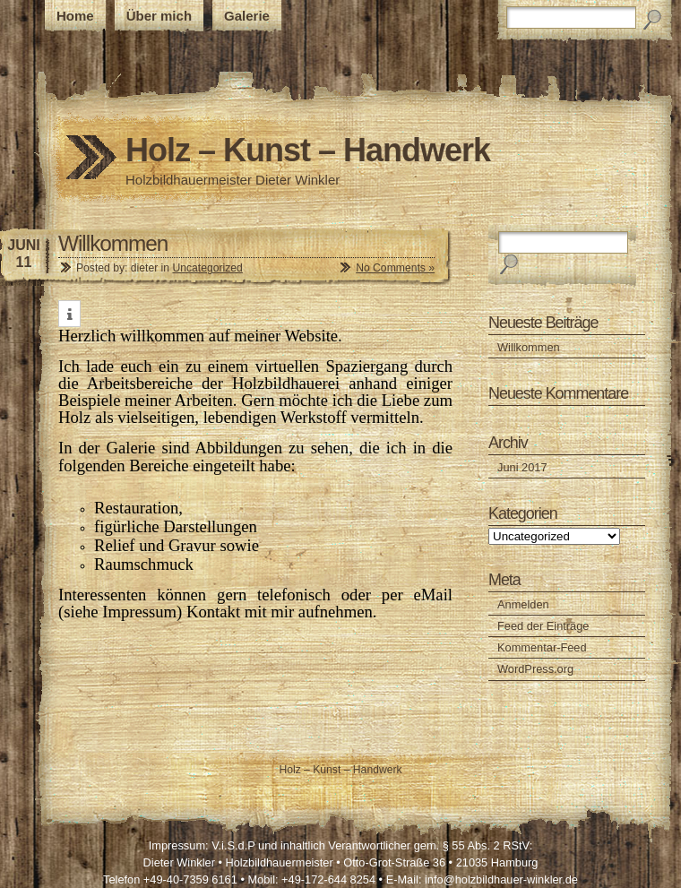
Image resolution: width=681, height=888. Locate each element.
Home (75, 15)
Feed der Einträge (543, 626)
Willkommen (113, 243)
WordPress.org (535, 669)
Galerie (247, 15)
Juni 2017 (522, 467)
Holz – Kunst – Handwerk (307, 150)
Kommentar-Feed (542, 647)
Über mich (159, 15)
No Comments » (395, 268)
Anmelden (523, 604)
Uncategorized (207, 268)
